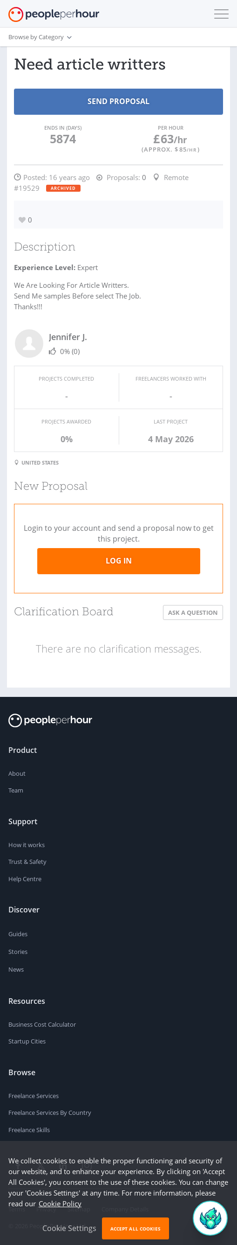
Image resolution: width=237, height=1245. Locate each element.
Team (15, 790)
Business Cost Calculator (42, 1024)
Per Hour (170, 127)
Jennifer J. (68, 336)
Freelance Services (33, 1096)
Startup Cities (27, 1041)
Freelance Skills (29, 1130)
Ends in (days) (62, 127)
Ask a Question (193, 612)
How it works (26, 845)
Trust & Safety (27, 861)
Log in (119, 561)
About (17, 773)
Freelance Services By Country (49, 1112)
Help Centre (24, 879)
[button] (219, 14)
